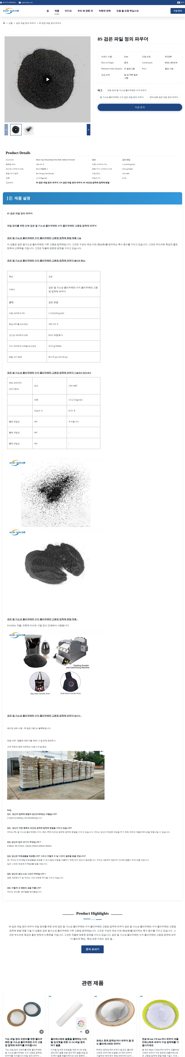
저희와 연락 (105, 11)
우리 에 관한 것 (85, 11)
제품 (57, 11)
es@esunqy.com (27, 2)
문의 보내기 (92, 949)
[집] (4, 23)
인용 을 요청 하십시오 (127, 11)
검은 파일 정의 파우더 (26, 23)
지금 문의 (178, 11)
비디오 (68, 11)
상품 (11, 23)
